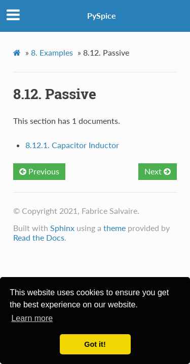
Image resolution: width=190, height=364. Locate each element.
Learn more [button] (32, 318)
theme (114, 228)
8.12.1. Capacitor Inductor (72, 145)
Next (157, 171)
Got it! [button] (94, 344)
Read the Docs (38, 237)
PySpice (101, 15)
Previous (39, 171)
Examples (52, 52)
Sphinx (62, 228)
